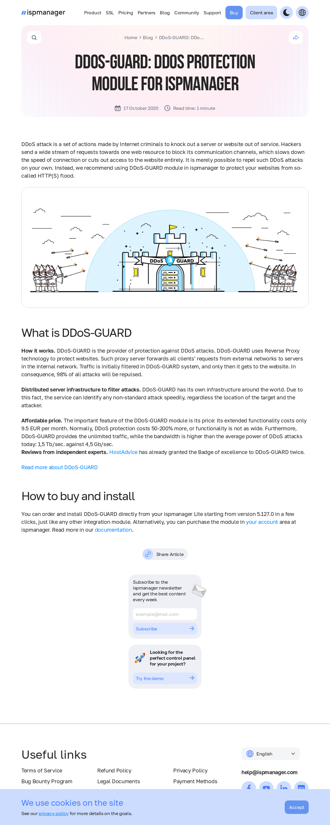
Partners (146, 12)
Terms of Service (41, 770)
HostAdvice (123, 452)
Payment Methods (195, 781)
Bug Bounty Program (46, 781)
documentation (113, 529)
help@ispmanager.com (270, 772)
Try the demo (165, 678)
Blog (165, 12)
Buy (234, 12)
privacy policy (54, 813)
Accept (296, 807)
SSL (110, 12)
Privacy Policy (190, 770)
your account (262, 522)
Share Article (163, 554)
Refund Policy (114, 770)
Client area (261, 12)
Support (212, 12)
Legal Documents (118, 781)
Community (186, 12)
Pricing (125, 12)
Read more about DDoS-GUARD (59, 467)
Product (92, 12)
